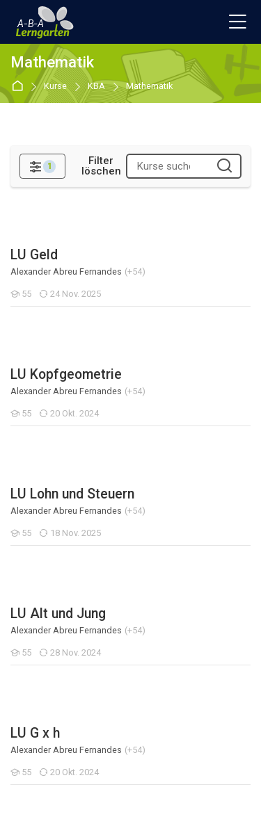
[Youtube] (143, 787)
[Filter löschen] (101, 166)
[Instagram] (118, 787)
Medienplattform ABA (59, 617)
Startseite (19, 86)
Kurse (55, 86)
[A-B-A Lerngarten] (45, 22)
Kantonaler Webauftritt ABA (73, 642)
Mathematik (149, 86)
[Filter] (42, 166)
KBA (96, 86)
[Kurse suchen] (224, 166)
